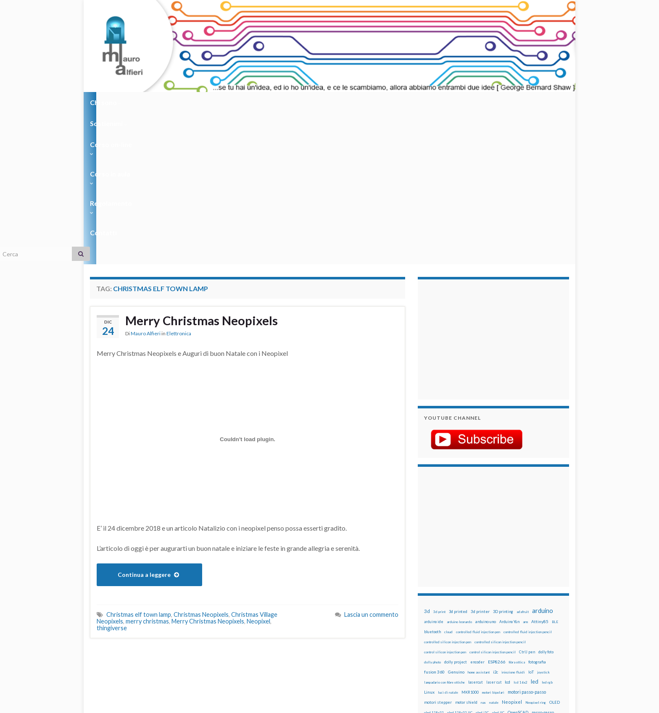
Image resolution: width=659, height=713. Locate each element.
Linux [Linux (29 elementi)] (429, 540)
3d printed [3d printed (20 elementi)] (458, 460)
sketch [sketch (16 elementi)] (430, 611)
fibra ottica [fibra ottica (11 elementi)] (517, 511)
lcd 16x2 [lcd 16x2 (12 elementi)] (520, 531)
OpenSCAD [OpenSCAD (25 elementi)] (518, 560)
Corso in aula (267, 102)
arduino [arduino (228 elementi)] (542, 459)
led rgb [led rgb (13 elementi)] (547, 531)
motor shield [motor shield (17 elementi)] (466, 551)
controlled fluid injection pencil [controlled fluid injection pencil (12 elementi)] (527, 481)
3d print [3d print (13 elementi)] (439, 460)
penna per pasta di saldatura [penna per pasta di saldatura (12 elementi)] (519, 571)
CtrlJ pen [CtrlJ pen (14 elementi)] (527, 501)
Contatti (375, 102)
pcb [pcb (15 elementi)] (427, 571)
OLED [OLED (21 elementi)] (554, 551)
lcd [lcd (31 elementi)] (507, 530)
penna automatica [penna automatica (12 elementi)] (446, 571)
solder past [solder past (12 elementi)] (448, 612)
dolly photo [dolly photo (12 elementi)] (432, 511)
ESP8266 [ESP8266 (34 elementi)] (496, 510)
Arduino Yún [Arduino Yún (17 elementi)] (509, 470)
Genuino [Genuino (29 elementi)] (456, 520)
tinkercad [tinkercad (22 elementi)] (502, 621)
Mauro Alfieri (146, 182)
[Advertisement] (476, 186)
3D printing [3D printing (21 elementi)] (503, 460)
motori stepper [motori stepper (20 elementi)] (438, 551)
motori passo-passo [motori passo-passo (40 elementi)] (527, 540)
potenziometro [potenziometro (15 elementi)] (483, 581)
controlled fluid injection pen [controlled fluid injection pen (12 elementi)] (478, 481)
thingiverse (112, 476)
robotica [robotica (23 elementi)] (479, 601)
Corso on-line (208, 102)
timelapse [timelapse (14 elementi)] (481, 622)
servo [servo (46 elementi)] (529, 601)
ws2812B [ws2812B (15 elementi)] (449, 631)
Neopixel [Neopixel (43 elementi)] (512, 550)
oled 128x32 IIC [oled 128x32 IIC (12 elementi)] (459, 561)
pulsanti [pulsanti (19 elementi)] (522, 581)
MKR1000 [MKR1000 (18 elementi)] (470, 541)
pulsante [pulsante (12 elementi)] (505, 581)
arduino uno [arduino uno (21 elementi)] (485, 470)
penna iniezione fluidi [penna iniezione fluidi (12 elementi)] (478, 571)
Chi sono (105, 102)
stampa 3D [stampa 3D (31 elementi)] (496, 611)
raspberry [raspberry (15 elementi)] (477, 591)
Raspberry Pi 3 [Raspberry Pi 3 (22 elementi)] (533, 591)
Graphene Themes (161, 703)
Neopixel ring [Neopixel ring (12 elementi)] (535, 551)
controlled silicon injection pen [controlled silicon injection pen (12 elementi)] (447, 491)
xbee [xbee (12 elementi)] (464, 632)
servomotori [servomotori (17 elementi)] (549, 601)
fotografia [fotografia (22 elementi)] (537, 510)
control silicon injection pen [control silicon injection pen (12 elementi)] (445, 501)
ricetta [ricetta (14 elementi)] (447, 602)
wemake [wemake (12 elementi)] (520, 622)
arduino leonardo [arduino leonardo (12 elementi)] (459, 470)
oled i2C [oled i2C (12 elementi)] (482, 561)
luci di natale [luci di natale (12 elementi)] (448, 541)
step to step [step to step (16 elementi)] (435, 621)
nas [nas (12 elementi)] (483, 551)
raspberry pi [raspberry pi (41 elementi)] (503, 591)
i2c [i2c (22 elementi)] (495, 520)
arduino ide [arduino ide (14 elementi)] (433, 470)
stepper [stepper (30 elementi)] (545, 611)
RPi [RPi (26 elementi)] (493, 601)
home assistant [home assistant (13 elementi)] (479, 521)
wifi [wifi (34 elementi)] (550, 621)
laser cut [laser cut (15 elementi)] (493, 531)
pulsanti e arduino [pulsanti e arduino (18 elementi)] (440, 591)
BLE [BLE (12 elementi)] (555, 470)
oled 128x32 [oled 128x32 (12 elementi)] (434, 561)
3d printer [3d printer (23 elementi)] (480, 460)
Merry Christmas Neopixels (202, 169)
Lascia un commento (371, 463)
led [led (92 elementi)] (534, 530)
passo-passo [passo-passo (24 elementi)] (543, 560)
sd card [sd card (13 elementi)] (513, 602)
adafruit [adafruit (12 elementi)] (523, 460)
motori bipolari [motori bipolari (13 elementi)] (493, 541)
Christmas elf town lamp (138, 463)
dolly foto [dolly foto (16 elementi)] (546, 500)
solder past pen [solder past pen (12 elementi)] (471, 612)
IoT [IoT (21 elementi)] (531, 520)
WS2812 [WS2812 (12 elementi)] (431, 632)
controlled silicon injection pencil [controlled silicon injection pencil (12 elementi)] (500, 491)
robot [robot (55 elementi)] (462, 601)
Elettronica (178, 182)
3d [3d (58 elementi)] (427, 460)
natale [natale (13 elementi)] (493, 551)
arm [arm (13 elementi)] (525, 470)
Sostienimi (153, 102)
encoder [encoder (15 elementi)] (477, 510)
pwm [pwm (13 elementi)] (462, 591)
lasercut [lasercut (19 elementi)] (475, 531)
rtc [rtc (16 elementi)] (502, 601)
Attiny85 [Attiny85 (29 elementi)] (539, 470)
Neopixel (258, 470)
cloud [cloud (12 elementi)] (448, 481)
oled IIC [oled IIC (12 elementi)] (498, 561)
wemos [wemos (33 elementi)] (536, 621)
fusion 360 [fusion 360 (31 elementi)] (434, 520)
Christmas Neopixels (201, 463)
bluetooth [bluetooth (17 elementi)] (432, 480)
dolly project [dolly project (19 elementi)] (455, 510)
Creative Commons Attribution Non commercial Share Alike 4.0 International (395, 674)
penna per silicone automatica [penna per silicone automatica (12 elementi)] (446, 581)
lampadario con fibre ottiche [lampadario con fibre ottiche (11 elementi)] (444, 531)
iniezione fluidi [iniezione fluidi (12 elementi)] (513, 521)
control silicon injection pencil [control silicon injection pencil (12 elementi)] (492, 501)
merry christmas (147, 470)
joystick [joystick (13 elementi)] (543, 521)
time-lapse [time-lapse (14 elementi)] (459, 622)
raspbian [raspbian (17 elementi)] (431, 601)
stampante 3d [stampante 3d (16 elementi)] (522, 611)
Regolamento (326, 102)
